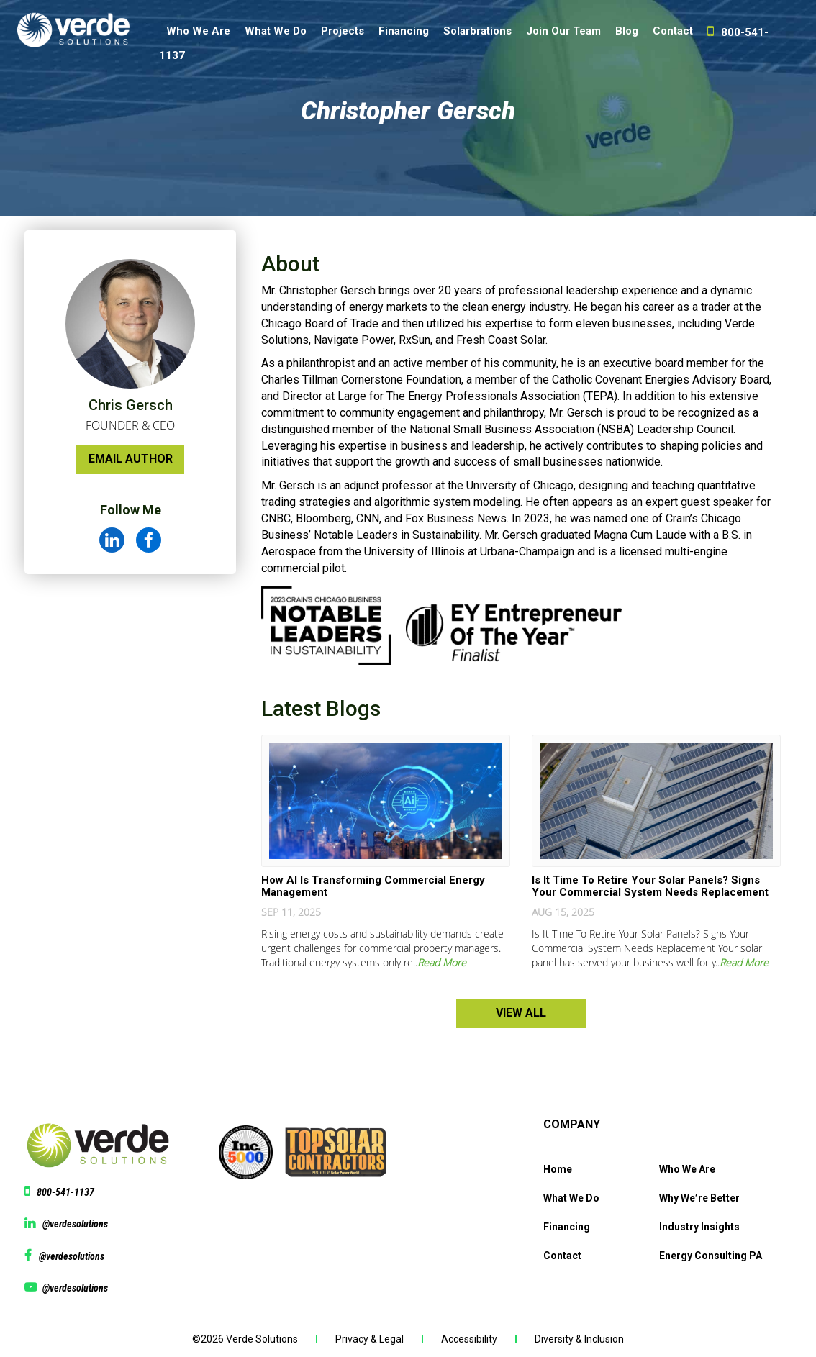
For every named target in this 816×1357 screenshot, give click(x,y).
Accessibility (469, 1339)
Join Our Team (563, 30)
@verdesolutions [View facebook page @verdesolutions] (71, 1256)
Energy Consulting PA (710, 1255)
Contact (673, 30)
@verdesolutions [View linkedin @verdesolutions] (75, 1224)
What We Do (276, 30)
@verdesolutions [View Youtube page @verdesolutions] (75, 1288)
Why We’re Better (699, 1198)
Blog (626, 30)
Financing (403, 30)
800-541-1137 (65, 1192)
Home (557, 1169)
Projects (342, 30)
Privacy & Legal (369, 1339)
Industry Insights (699, 1227)
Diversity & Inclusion (579, 1339)
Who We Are (198, 30)
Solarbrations (477, 30)
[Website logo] (80, 34)
